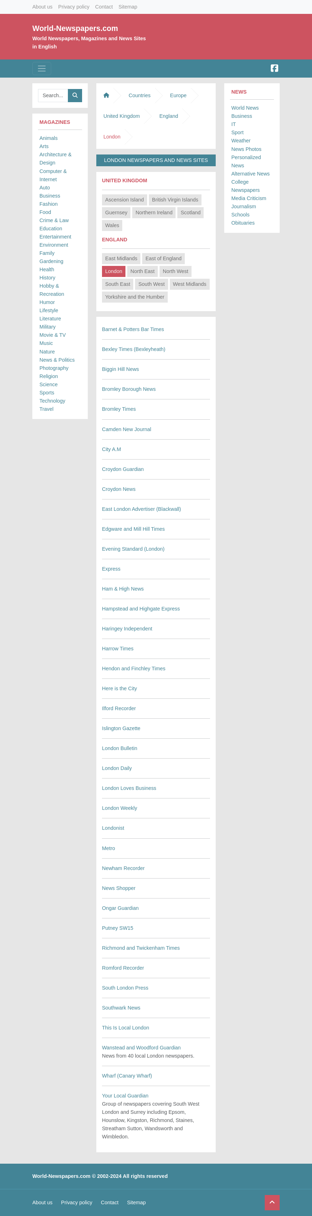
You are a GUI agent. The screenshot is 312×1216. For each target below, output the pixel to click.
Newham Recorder (123, 868)
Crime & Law (54, 220)
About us (42, 7)
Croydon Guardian (123, 469)
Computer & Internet (53, 175)
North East (142, 271)
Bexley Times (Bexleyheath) (133, 349)
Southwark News (121, 1008)
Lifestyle (48, 310)
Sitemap (127, 7)
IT (233, 124)
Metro (108, 848)
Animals (48, 138)
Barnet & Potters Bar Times (133, 329)
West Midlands (189, 284)
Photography (54, 368)
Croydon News (118, 489)
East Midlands (121, 258)
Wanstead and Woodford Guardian (141, 1047)
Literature (50, 318)
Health (46, 269)
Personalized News (246, 161)
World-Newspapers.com (75, 28)
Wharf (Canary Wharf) (127, 1076)
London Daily (117, 768)
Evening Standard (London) (133, 549)
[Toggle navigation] (41, 68)
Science (48, 384)
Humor (47, 302)
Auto (44, 187)
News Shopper (118, 888)
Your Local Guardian (125, 1096)
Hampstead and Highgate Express (141, 609)
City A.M (111, 449)
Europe (178, 95)
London (113, 271)
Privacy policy (74, 7)
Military (47, 327)
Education (50, 228)
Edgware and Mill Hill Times (133, 529)
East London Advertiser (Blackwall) (141, 509)
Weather (241, 140)
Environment (53, 245)
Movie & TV (52, 335)
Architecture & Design (55, 159)
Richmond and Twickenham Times (141, 948)
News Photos (246, 149)
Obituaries (243, 223)
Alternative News (250, 174)
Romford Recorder (123, 968)
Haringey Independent (127, 628)
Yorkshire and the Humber (135, 297)
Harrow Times (118, 648)
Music (46, 343)
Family (46, 253)
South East (117, 284)
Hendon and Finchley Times (133, 668)
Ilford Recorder (119, 708)
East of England (163, 258)
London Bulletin (119, 748)
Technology (52, 401)
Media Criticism (248, 198)
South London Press (125, 988)
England (168, 116)
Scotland (190, 212)
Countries (140, 95)
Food (45, 212)
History (47, 278)
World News (245, 108)
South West (151, 284)
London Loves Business (129, 788)
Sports (46, 392)
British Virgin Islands (175, 200)
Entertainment (55, 237)
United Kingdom (121, 116)
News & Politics (57, 360)
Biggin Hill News (120, 369)
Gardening (51, 261)
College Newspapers (245, 186)
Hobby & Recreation (51, 290)
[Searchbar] (53, 95)
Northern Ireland (153, 212)
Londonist (113, 828)
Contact (104, 7)
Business (49, 196)
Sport (237, 132)
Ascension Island (124, 200)
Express (111, 569)
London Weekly (119, 808)
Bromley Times (119, 409)
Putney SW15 (117, 928)
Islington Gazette (121, 728)
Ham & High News (123, 589)
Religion (48, 376)
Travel (46, 409)
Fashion (48, 204)
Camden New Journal (126, 429)
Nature (47, 352)
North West (175, 271)
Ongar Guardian (120, 908)
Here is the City (119, 688)
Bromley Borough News (129, 389)
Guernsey (116, 212)
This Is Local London (125, 1028)
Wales (112, 225)
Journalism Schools (243, 210)
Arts (44, 146)
